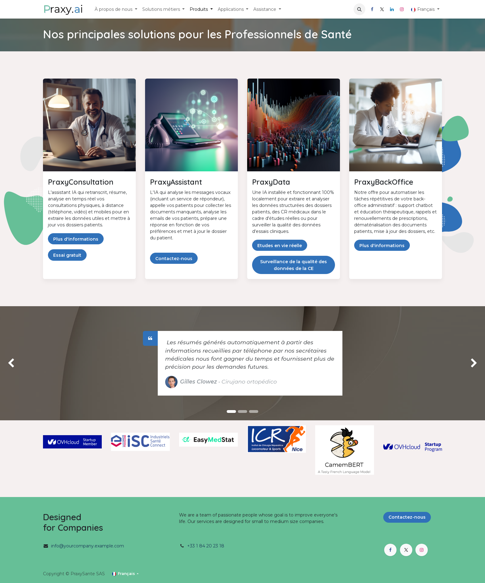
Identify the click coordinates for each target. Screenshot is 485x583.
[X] (382, 9)
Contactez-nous (407, 517)
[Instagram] (401, 9)
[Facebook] (372, 9)
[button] (359, 9)
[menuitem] (116, 9)
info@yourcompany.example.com (87, 546)
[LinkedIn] (392, 9)
